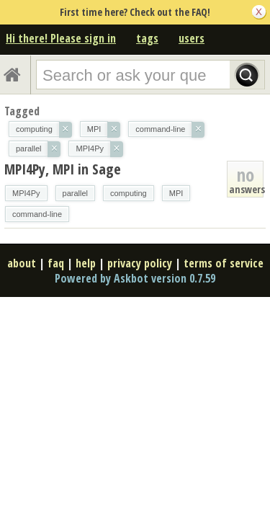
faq (56, 263)
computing (128, 193)
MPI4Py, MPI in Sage (62, 169)
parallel (75, 193)
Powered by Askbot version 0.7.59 (135, 278)
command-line (37, 214)
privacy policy (139, 263)
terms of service (224, 263)
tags (147, 38)
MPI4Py (26, 193)
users (191, 38)
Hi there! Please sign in (61, 38)
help (86, 263)
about (21, 263)
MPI (176, 193)
